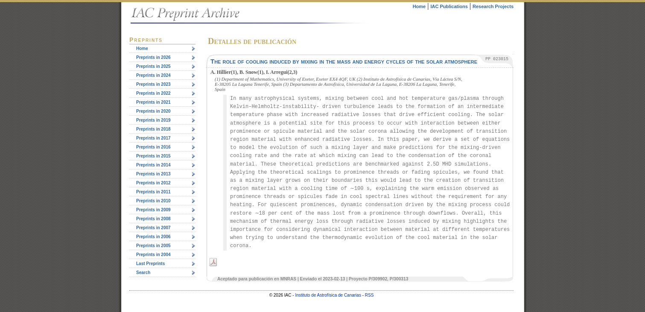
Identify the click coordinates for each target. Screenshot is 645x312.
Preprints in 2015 (153, 156)
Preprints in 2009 (153, 209)
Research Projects (493, 6)
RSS (369, 295)
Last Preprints (150, 263)
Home (419, 6)
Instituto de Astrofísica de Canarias (328, 295)
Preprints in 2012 (153, 183)
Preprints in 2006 (153, 236)
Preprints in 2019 (153, 120)
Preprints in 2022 (153, 93)
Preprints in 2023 (153, 84)
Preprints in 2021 (153, 102)
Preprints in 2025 (153, 66)
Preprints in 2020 (153, 111)
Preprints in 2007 (153, 227)
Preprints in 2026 (153, 57)
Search (143, 272)
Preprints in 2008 (153, 218)
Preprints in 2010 (153, 200)
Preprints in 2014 (153, 165)
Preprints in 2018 (153, 129)
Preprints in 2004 (153, 254)
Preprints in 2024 (153, 75)
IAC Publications (448, 6)
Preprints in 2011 (153, 192)
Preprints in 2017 (153, 138)
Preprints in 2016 (153, 147)
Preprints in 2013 (153, 174)
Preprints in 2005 (153, 245)
